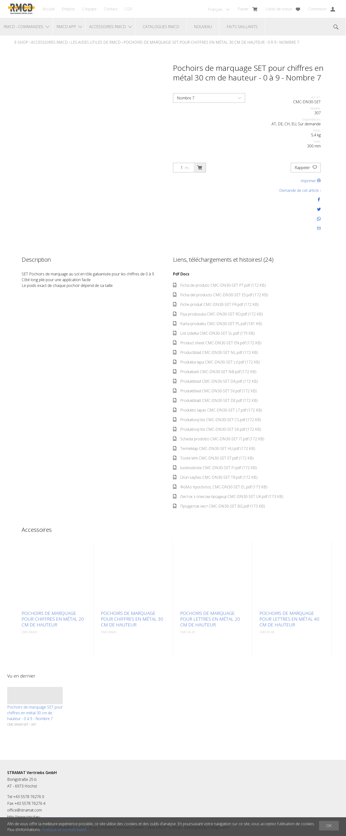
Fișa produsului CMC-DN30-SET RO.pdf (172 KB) (218, 314)
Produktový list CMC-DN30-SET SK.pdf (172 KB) (217, 429)
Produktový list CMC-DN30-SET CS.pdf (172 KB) (217, 419)
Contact (110, 9)
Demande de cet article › (300, 190)
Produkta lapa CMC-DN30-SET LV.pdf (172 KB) (216, 362)
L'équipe (89, 9)
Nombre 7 (289, 42)
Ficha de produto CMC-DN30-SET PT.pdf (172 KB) (219, 285)
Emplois (68, 9)
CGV (128, 9)
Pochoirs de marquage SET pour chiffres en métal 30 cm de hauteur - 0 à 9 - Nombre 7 (35, 712)
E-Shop (21, 42)
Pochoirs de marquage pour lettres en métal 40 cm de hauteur (289, 619)
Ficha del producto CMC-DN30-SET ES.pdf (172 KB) (220, 294)
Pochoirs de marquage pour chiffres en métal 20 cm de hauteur (53, 619)
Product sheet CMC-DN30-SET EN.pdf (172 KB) (217, 342)
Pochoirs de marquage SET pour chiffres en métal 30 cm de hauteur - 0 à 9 (200, 42)
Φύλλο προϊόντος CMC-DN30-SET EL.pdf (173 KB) (220, 487)
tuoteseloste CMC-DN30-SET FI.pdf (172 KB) (215, 467)
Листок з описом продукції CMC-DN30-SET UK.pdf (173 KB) (228, 496)
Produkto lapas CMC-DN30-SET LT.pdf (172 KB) (217, 410)
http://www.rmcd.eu (23, 816)
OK (329, 825)
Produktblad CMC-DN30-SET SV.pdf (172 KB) (215, 391)
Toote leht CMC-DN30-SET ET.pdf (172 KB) (213, 458)
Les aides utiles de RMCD (96, 42)
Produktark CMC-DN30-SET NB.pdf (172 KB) (214, 371)
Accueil (49, 9)
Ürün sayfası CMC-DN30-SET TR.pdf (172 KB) (215, 477)
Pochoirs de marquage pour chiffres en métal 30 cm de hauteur (132, 619)
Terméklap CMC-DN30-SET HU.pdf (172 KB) (214, 448)
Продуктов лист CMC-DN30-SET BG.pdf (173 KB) (219, 506)
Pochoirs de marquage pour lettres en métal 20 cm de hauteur (210, 619)
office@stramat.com (24, 810)
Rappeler (306, 167)
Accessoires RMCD (49, 42)
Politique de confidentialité (64, 829)
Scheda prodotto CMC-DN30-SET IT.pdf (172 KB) (218, 439)
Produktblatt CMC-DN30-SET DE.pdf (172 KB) (215, 400)
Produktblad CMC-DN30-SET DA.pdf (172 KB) (215, 381)
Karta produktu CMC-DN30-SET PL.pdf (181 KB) (217, 323)
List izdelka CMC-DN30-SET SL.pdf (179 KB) (214, 333)
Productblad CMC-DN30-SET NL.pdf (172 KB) (215, 352)
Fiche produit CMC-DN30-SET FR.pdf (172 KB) (216, 304)
